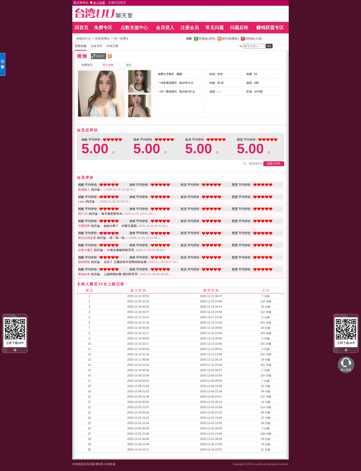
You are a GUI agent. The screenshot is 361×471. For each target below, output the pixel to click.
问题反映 (239, 27)
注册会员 (189, 27)
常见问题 (214, 27)
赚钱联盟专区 (270, 27)
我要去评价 (274, 163)
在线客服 (109, 464)
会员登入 (165, 27)
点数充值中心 (134, 27)
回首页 (81, 27)
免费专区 (103, 27)
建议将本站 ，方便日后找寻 (99, 2)
